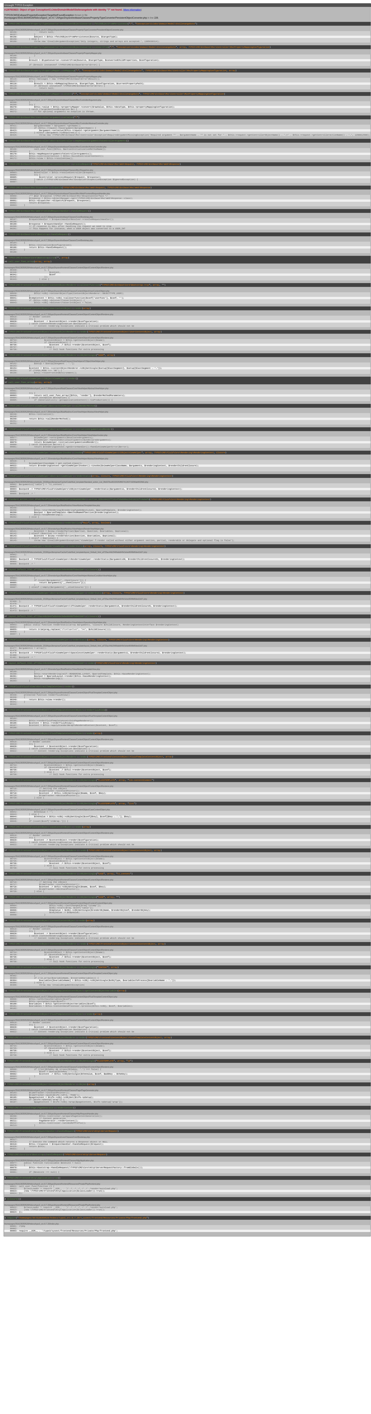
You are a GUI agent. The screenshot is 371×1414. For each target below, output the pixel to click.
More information (132, 9)
